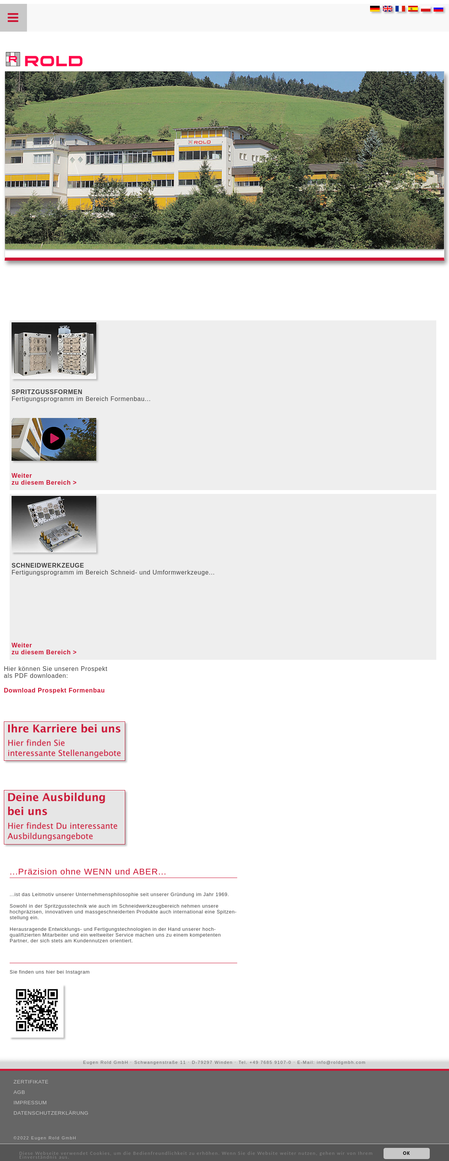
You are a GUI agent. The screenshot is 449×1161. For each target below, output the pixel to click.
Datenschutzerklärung (51, 1113)
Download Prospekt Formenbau (54, 690)
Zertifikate (31, 1082)
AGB (19, 1092)
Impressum (30, 1102)
